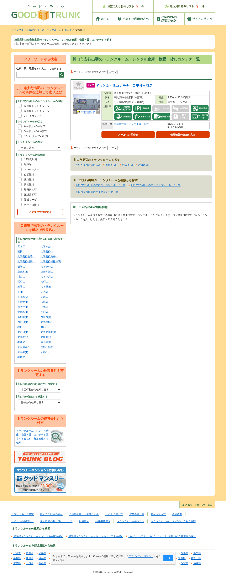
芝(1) (20, 291)
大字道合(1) (24, 347)
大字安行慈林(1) (50, 256)
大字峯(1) (22, 352)
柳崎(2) (21, 357)
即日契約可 (30, 189)
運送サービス (31, 199)
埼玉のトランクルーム (49, 29)
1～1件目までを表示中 (99, 71)
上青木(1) (22, 271)
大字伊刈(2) (47, 266)
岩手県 (42, 553)
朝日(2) (21, 251)
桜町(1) (45, 281)
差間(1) (21, 286)
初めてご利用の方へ (51, 514)
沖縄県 (197, 563)
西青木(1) (46, 317)
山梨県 (197, 553)
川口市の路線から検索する (33, 396)
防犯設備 (29, 184)
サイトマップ (158, 514)
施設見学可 (30, 194)
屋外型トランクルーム (36, 111)
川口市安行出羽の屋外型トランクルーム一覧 (156, 185)
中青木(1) (22, 311)
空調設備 (29, 174)
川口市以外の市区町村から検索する (38, 384)
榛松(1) (21, 327)
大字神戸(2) (47, 276)
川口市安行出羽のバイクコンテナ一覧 (97, 191)
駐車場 (28, 164)
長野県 (17, 558)
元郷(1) (45, 352)
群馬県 (184, 553)
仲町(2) (45, 311)
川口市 (68, 29)
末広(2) (45, 301)
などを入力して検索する (38, 68)
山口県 (29, 563)
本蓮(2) (21, 342)
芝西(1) (45, 296)
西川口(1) (22, 322)
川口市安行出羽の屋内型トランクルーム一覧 (101, 185)
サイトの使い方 (114, 514)
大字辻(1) (22, 306)
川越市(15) (111, 164)
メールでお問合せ (128, 134)
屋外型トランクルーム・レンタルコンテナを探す (95, 536)
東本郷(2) (22, 337)
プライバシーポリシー (140, 556)
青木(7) (21, 246)
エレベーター (31, 169)
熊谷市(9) (127, 164)
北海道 (17, 553)
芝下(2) (45, 291)
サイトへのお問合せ (22, 521)
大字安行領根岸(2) (51, 261)
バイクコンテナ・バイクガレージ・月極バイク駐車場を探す (162, 536)
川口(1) (21, 276)
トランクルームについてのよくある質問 (173, 521)
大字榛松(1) (47, 322)
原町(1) (45, 327)
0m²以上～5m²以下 (34, 126)
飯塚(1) (21, 266)
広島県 (17, 563)
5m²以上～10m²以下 (35, 131)
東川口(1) (22, 332)
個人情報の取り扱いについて (56, 521)
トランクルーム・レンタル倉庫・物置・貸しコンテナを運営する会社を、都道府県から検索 (32, 436)
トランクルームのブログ (130, 521)
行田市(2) (143, 164)
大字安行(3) (47, 251)
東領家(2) (46, 337)
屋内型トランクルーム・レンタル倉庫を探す (38, 536)
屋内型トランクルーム (36, 106)
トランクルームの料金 (30, 142)
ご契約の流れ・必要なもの (84, 514)
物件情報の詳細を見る (182, 134)
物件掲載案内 (102, 521)
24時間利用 (30, 159)
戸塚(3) (45, 306)
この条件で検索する (40, 212)
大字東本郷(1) (48, 332)
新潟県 (29, 558)
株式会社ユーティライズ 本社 (131, 123)
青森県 (29, 553)
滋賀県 (182, 558)
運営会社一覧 (136, 514)
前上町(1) (46, 342)
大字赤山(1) (47, 246)
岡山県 (42, 563)
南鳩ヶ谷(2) (47, 347)
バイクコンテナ (33, 116)
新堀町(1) (22, 317)
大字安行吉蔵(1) (26, 256)
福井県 (42, 558)
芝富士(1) (22, 301)
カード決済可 (31, 204)
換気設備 (29, 179)
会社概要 (177, 514)
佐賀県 (184, 563)
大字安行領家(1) (26, 261)
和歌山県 (196, 558)
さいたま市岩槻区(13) (88, 164)
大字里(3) (46, 286)
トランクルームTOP (22, 29)
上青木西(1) (47, 271)
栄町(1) (21, 281)
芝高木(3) (22, 296)
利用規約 (84, 521)
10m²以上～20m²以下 (36, 136)
